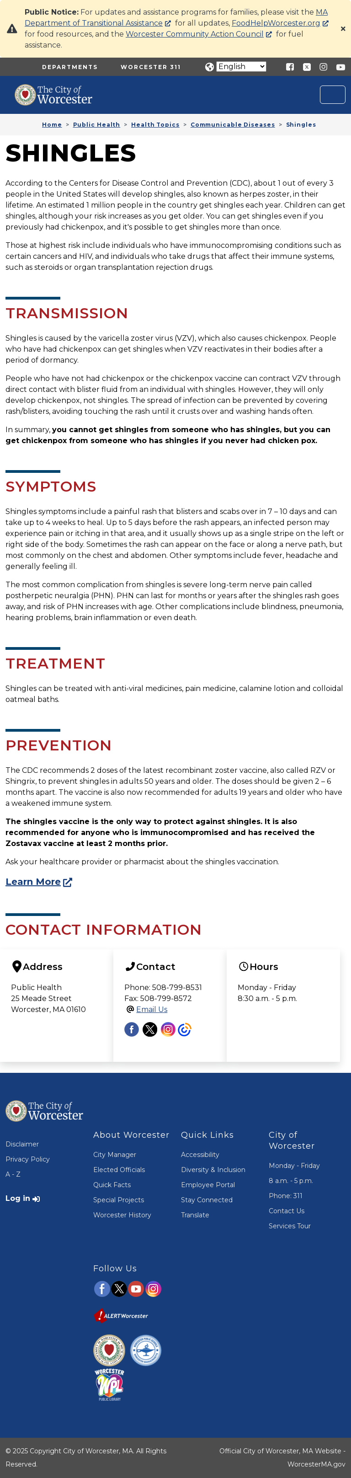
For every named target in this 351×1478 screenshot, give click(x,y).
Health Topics (155, 124)
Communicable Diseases (233, 124)
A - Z (13, 1174)
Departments (70, 67)
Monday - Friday (294, 1166)
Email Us (151, 1009)
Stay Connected (207, 1200)
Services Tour (290, 1226)
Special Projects (118, 1200)
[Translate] (241, 66)
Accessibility (200, 1155)
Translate (195, 1215)
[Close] (343, 28)
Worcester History (122, 1215)
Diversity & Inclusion (213, 1170)
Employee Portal (208, 1185)
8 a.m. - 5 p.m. (291, 1181)
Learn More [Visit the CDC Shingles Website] (33, 881)
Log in (17, 1198)
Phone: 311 (286, 1196)
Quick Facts (112, 1185)
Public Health (97, 124)
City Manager (114, 1155)
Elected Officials (119, 1170)
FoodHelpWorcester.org (276, 23)
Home (52, 124)
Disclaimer (22, 1144)
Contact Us (286, 1211)
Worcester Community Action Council (195, 34)
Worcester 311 (151, 67)
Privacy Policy (27, 1159)
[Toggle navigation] (333, 95)
